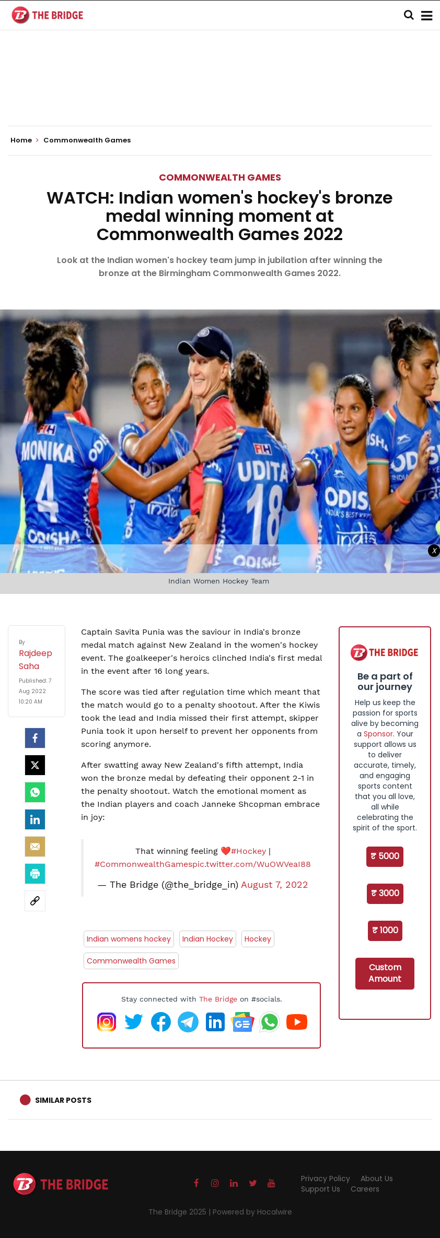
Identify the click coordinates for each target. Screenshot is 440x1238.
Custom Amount (384, 973)
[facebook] (35, 738)
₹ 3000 (385, 893)
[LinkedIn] (35, 819)
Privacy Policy (325, 1178)
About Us (377, 1178)
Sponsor (378, 734)
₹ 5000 (384, 856)
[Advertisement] (220, 94)
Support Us (320, 1189)
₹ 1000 (385, 930)
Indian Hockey (207, 939)
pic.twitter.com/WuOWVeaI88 (251, 864)
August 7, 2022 (274, 884)
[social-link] (35, 900)
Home (24, 140)
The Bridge (218, 999)
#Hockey (248, 851)
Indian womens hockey (129, 939)
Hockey (258, 939)
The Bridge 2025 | (180, 1212)
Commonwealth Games (220, 177)
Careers (365, 1189)
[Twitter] (35, 765)
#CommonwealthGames (143, 864)
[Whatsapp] (35, 792)
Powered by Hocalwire (252, 1212)
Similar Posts (63, 1100)
